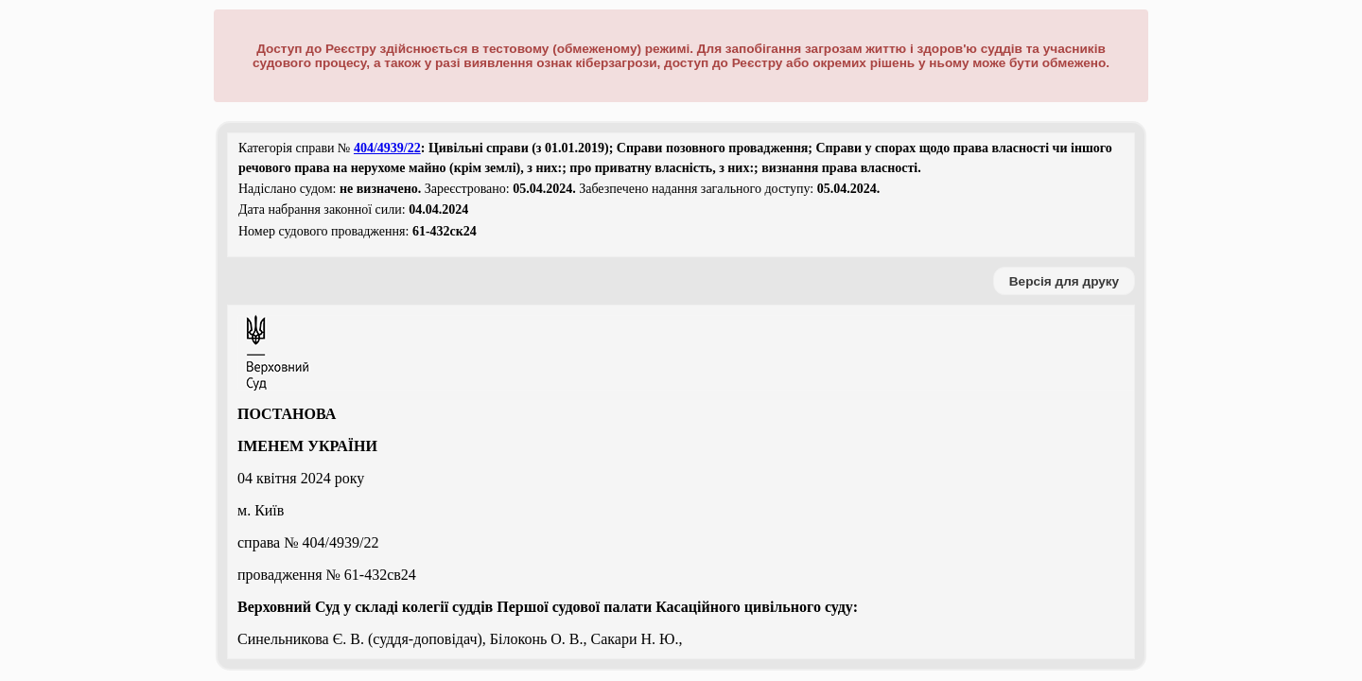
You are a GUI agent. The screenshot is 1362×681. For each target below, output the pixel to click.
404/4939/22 (387, 148)
